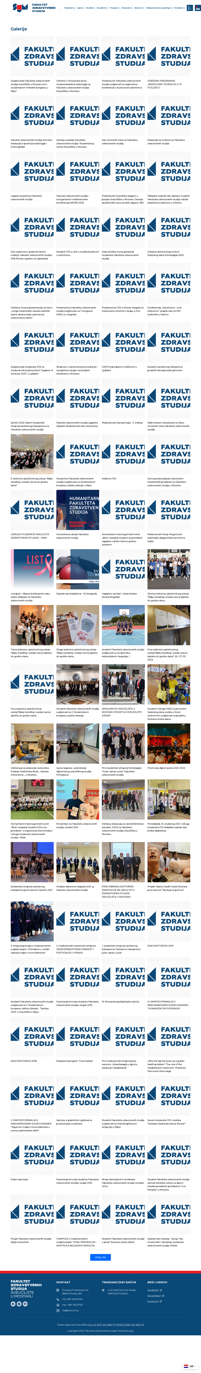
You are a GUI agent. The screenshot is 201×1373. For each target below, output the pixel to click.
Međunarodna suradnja (159, 8)
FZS (133, 1325)
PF (142, 1325)
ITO (132, 1331)
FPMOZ (120, 1325)
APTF (100, 1325)
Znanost (126, 8)
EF (105, 1325)
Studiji (90, 8)
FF (114, 1325)
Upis (80, 8)
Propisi (115, 8)
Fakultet (69, 8)
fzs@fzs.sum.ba (70, 1310)
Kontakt (179, 8)
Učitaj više (100, 1257)
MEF (138, 1325)
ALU (90, 1325)
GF (94, 1325)
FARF (109, 1325)
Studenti (102, 8)
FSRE (128, 1325)
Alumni (139, 8)
